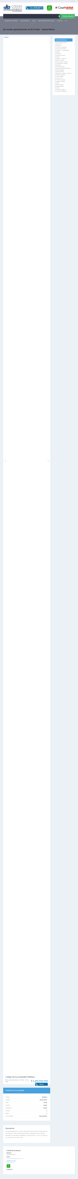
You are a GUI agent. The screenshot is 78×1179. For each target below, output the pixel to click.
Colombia (73, 1)
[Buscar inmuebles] (66, 21)
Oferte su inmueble (66, 16)
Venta (33, 20)
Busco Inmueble (25, 20)
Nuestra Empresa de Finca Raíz (46, 20)
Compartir (9, 1169)
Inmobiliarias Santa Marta (11, 20)
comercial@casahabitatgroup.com (15, 1158)
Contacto (59, 20)
